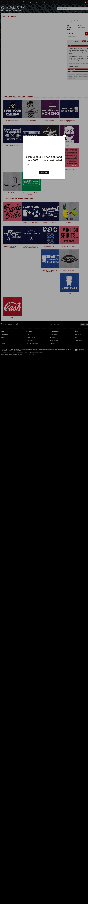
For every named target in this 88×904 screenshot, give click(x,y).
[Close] (64, 136)
